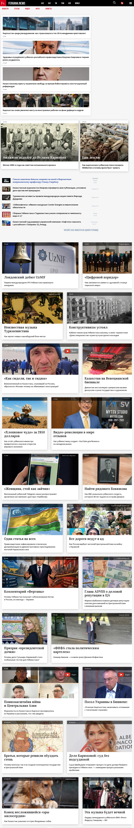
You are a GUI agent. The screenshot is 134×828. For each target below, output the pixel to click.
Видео (28, 9)
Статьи (17, 9)
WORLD (78, 3)
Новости (5, 9)
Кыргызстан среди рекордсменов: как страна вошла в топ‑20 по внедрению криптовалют (16, 38)
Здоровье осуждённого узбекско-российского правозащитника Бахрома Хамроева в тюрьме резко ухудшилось (49, 38)
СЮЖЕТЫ (49, 9)
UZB (70, 3)
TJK (56, 3)
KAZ (42, 3)
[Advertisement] (117, 142)
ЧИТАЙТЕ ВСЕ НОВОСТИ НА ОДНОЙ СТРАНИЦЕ (81, 163)
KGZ (49, 3)
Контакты (7, 822)
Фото (39, 9)
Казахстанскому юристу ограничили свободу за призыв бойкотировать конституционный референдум (83, 38)
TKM (63, 3)
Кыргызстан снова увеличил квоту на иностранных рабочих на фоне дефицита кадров (116, 37)
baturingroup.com (82, 825)
